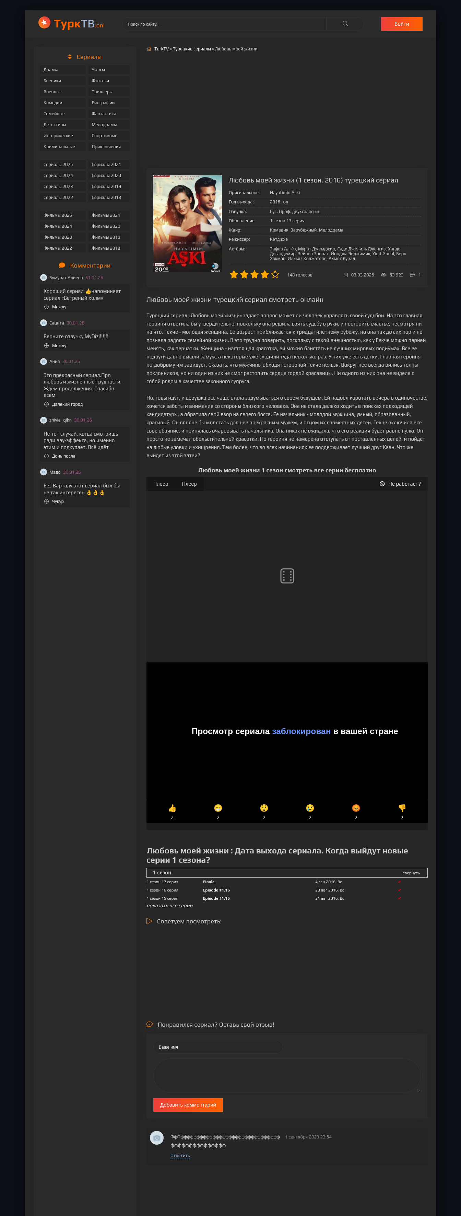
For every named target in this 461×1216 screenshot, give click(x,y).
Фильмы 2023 (58, 237)
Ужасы (98, 69)
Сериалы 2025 (58, 164)
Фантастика (104, 113)
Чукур (54, 501)
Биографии (103, 102)
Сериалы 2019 (106, 186)
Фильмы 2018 (106, 248)
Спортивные (104, 135)
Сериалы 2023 (58, 186)
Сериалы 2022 (58, 197)
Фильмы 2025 (58, 215)
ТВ (79, 23)
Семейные (54, 113)
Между (55, 307)
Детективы (55, 124)
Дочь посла (59, 456)
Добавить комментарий (188, 1105)
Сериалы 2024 (58, 175)
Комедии (53, 102)
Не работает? (400, 484)
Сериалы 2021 (106, 164)
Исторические (58, 135)
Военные (53, 91)
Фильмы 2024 (58, 226)
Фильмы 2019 (106, 237)
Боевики (52, 80)
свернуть (411, 873)
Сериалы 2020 (106, 175)
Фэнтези (100, 80)
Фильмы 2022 (58, 248)
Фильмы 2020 (106, 226)
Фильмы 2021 (106, 215)
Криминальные (59, 146)
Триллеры (102, 91)
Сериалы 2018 (106, 197)
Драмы (51, 69)
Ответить (180, 1155)
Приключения (106, 146)
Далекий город (63, 404)
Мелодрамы (104, 124)
